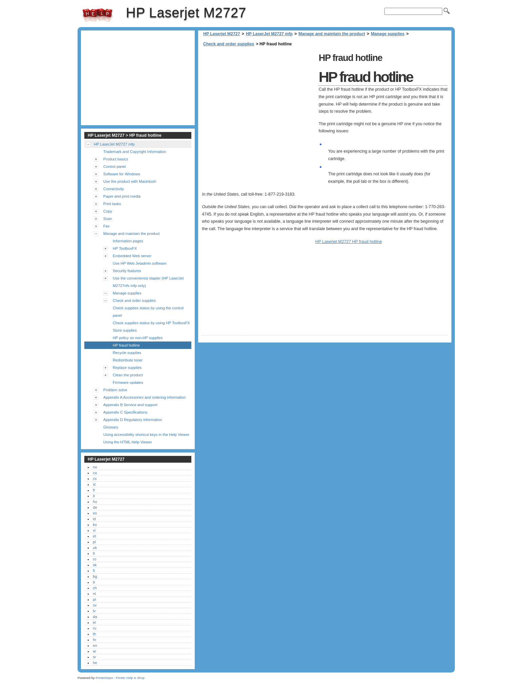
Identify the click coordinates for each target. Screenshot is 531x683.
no (95, 467)
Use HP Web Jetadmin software (139, 263)
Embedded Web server (132, 256)
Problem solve (115, 390)
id (94, 519)
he (95, 663)
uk (95, 548)
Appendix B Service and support (130, 405)
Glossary (110, 427)
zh (95, 588)
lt (94, 553)
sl (94, 484)
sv (95, 605)
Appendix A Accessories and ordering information (144, 397)
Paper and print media (122, 196)
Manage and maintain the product (331, 33)
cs (95, 479)
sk (95, 565)
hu (95, 502)
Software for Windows (121, 174)
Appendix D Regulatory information (132, 420)
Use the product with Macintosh (129, 181)
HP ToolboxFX (125, 248)
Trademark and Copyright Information (134, 152)
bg (95, 576)
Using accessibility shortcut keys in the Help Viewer (146, 435)
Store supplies (125, 330)
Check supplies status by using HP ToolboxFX (151, 323)
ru (94, 628)
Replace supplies (127, 368)
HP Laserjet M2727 (97, 15)
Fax (106, 226)
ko (95, 525)
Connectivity (113, 189)
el (94, 622)
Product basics (115, 159)
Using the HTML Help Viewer (127, 442)
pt (94, 599)
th (94, 634)
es (95, 513)
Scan (107, 219)
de (95, 507)
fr (94, 490)
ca (95, 473)
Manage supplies (387, 33)
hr (94, 640)
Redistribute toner (128, 360)
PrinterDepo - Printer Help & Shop (120, 678)
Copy (107, 211)
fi (94, 571)
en (95, 645)
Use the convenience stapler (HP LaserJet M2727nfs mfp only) (148, 282)
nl (94, 594)
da (95, 617)
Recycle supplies (127, 353)
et (94, 536)
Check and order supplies (228, 44)
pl (94, 542)
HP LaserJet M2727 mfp (269, 33)
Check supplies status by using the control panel (148, 311)
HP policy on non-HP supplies (138, 338)
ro (94, 559)
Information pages (128, 241)
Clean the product (128, 375)
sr (94, 657)
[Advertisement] (258, 98)
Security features (127, 271)
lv (94, 611)
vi (94, 530)
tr (94, 582)
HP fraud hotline (126, 345)
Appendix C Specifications (125, 412)
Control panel (114, 166)
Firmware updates (128, 382)
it (94, 496)
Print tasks (112, 204)
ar (94, 651)
